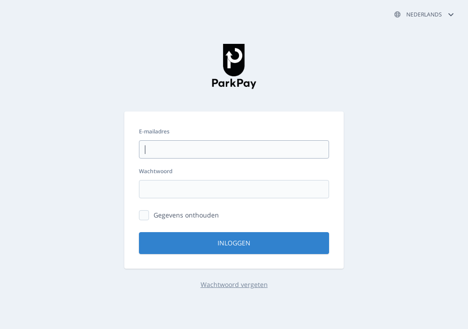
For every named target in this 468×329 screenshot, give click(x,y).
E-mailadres (154, 131)
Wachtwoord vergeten (234, 284)
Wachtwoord (155, 171)
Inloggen (234, 243)
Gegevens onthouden (186, 215)
